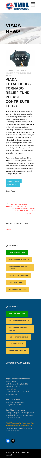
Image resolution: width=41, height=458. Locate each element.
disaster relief (14, 181)
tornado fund (13, 185)
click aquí (25, 428)
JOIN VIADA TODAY (16, 282)
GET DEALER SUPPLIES (17, 289)
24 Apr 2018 (10, 71)
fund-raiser (21, 73)
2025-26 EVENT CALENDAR (18, 275)
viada (22, 71)
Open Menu (33, 4)
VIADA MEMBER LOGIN (17, 252)
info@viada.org (11, 389)
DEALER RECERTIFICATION (19, 259)
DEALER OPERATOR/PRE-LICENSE (18, 267)
